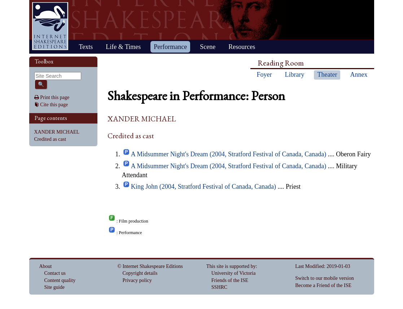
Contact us (55, 273)
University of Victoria (233, 273)
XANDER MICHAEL (57, 132)
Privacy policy (137, 280)
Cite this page (54, 104)
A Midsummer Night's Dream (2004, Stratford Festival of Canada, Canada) (229, 154)
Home (50, 26)
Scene (207, 46)
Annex (358, 74)
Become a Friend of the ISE (323, 285)
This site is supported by (231, 266)
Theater (327, 74)
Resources (241, 46)
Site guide (54, 287)
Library (295, 74)
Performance (170, 46)
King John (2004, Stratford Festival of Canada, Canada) (203, 186)
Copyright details (140, 273)
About (45, 266)
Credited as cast (50, 139)
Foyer (264, 74)
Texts (86, 46)
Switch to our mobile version (324, 278)
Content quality (60, 280)
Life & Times (123, 46)
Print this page (54, 97)
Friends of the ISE (229, 280)
